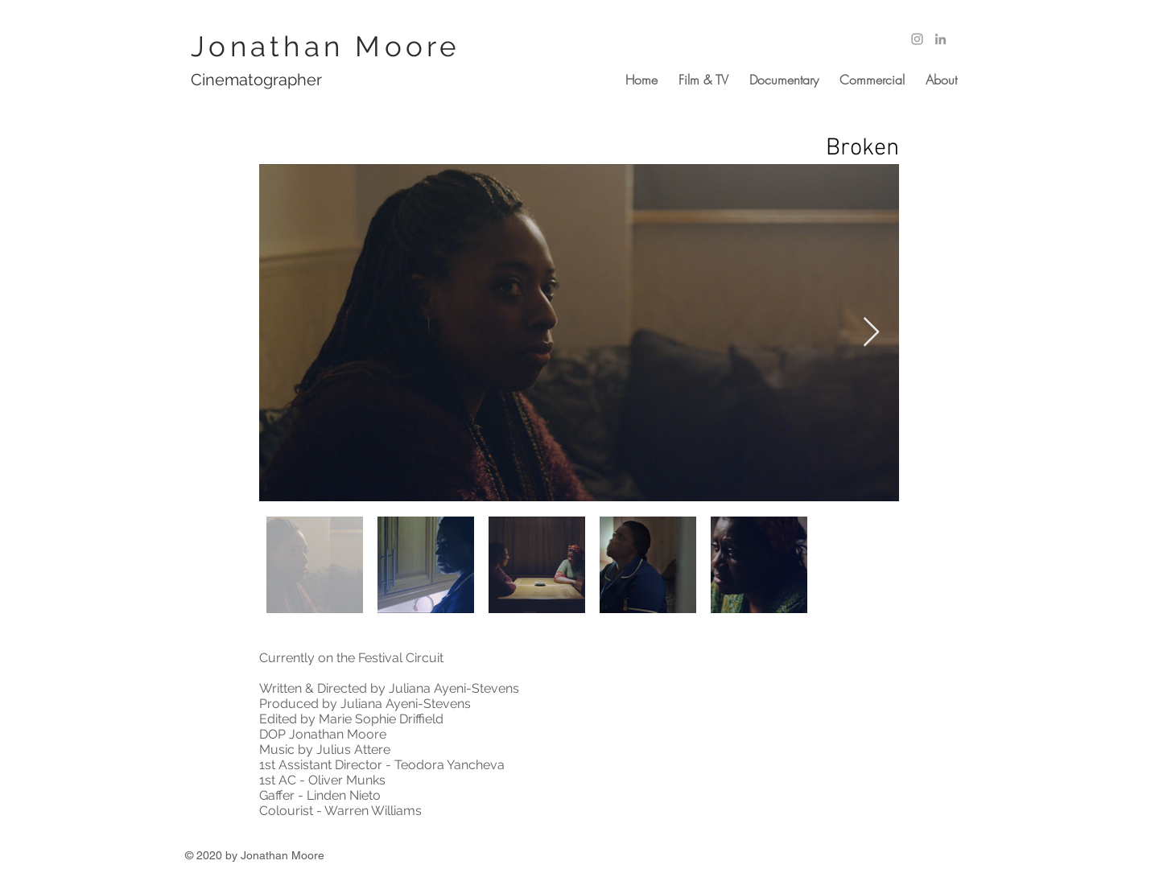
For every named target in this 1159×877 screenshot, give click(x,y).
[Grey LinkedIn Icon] (940, 39)
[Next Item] (871, 332)
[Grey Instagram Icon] (917, 39)
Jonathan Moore (326, 46)
